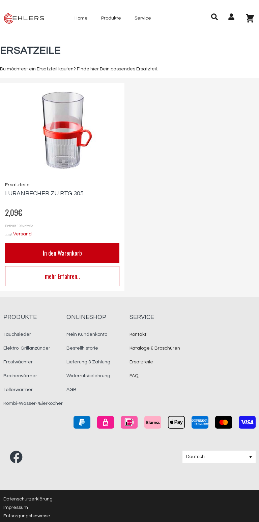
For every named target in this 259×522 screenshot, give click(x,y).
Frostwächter (18, 362)
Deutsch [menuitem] (195, 456)
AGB (71, 389)
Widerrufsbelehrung (88, 375)
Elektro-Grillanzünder (26, 348)
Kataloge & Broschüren (155, 348)
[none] (219, 457)
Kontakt (138, 334)
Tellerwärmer (18, 389)
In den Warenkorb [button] (62, 253)
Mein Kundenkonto (86, 334)
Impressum (15, 507)
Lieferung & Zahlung (88, 362)
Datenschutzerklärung (28, 499)
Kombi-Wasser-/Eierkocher (33, 403)
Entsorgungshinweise (26, 516)
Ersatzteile (17, 185)
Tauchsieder (17, 334)
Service (143, 18)
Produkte (111, 18)
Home (81, 18)
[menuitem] (219, 457)
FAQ (134, 375)
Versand (22, 234)
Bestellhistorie (82, 348)
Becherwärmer (20, 375)
